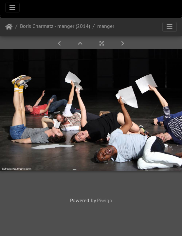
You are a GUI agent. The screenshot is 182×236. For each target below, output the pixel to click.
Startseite (9, 27)
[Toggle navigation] (12, 7)
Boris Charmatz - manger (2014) (55, 26)
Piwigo (104, 200)
